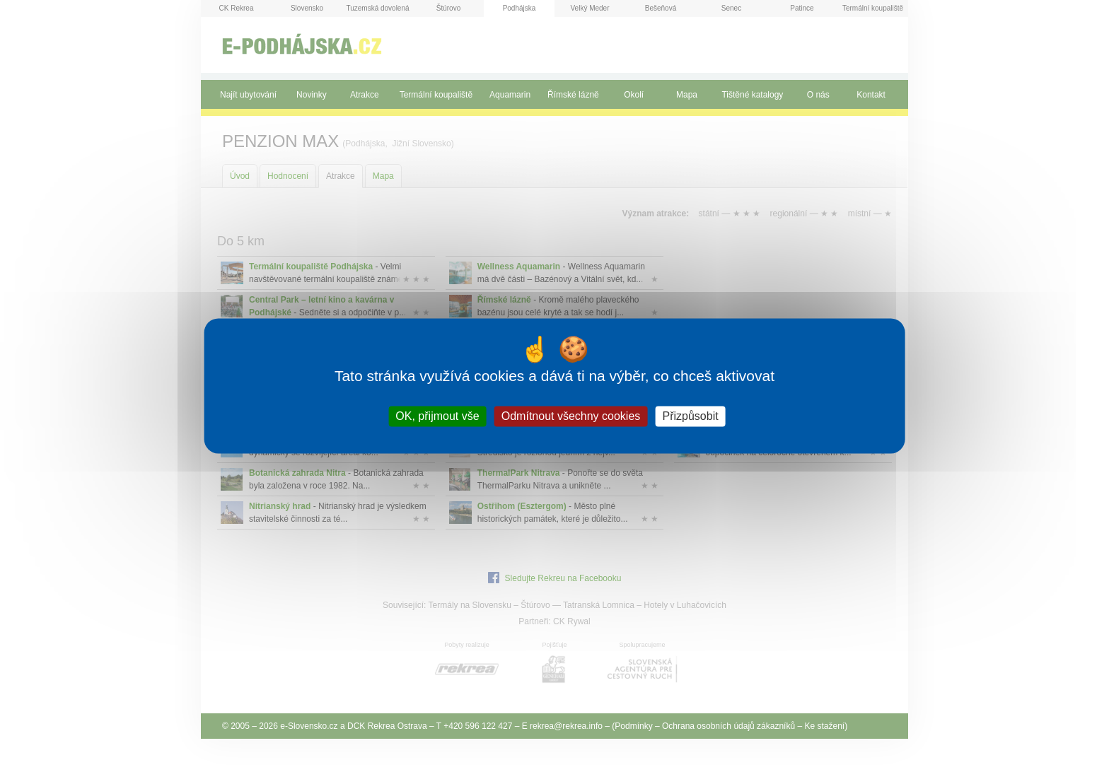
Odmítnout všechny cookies (571, 416)
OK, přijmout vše (437, 416)
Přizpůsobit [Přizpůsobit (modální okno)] (690, 416)
